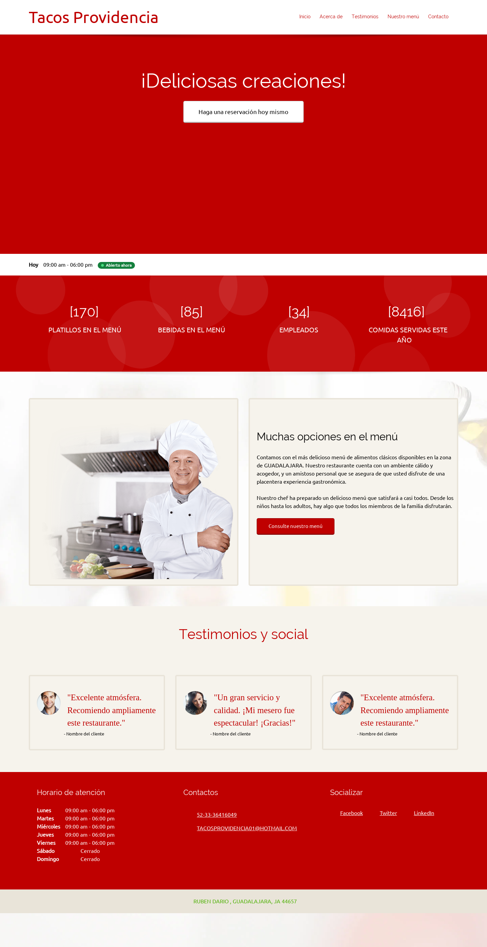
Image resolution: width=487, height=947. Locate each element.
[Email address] (243, 828)
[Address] (242, 901)
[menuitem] (305, 17)
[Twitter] (387, 813)
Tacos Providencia (94, 17)
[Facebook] (350, 813)
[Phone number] (213, 814)
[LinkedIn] (422, 813)
